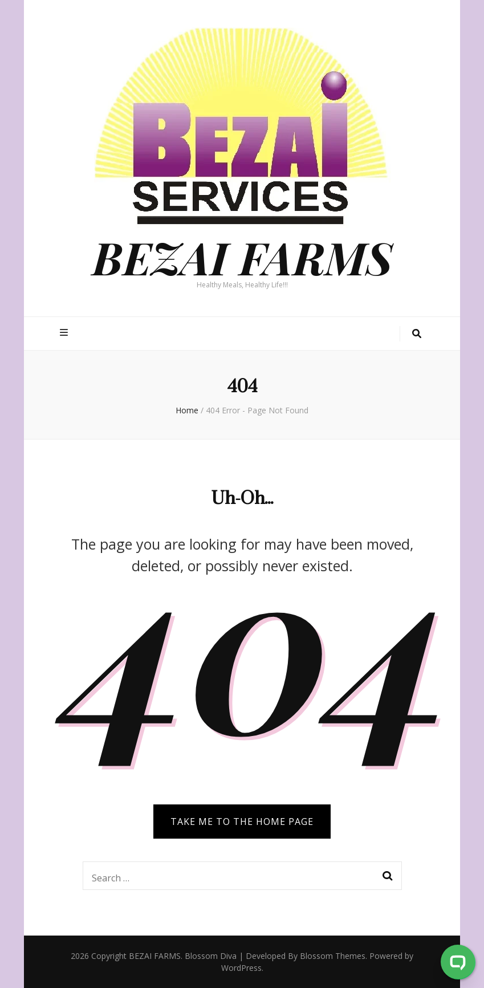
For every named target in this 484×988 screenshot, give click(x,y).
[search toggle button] (416, 333)
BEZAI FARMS (242, 257)
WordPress (241, 967)
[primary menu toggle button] (65, 332)
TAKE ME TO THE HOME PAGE (242, 821)
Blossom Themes (332, 955)
